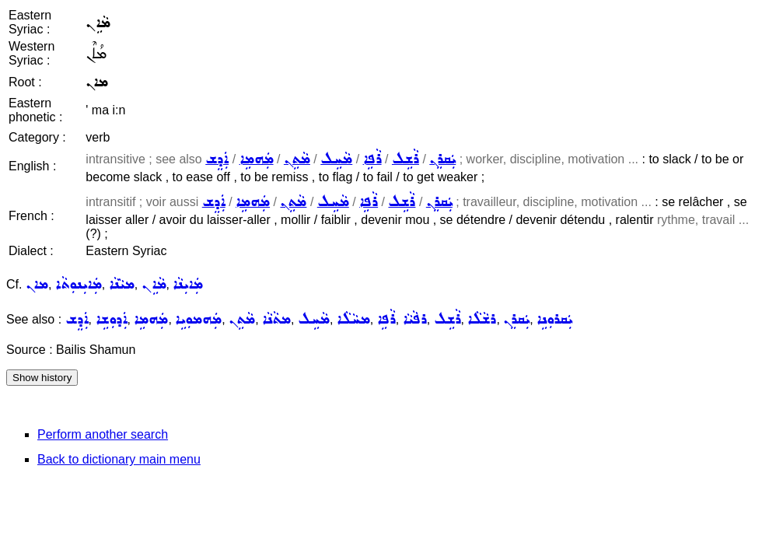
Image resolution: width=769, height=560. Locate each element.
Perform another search (102, 434)
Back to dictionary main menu (119, 459)
